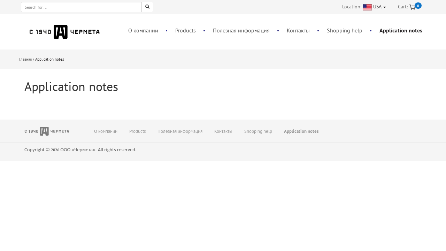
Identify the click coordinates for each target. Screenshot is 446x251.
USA (379, 6)
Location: (351, 6)
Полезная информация (241, 30)
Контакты (298, 30)
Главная (25, 59)
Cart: (403, 6)
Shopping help (344, 30)
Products (185, 30)
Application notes (400, 30)
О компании (143, 30)
